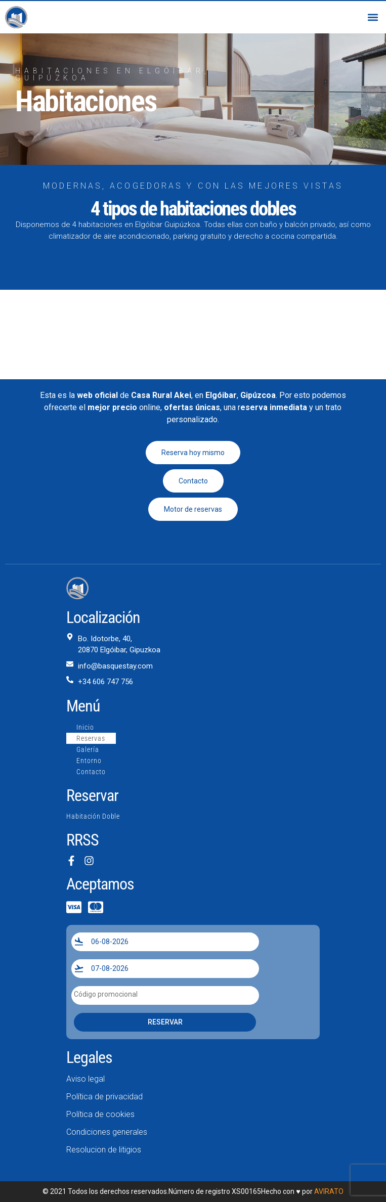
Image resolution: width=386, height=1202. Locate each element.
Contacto (91, 772)
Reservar (165, 1022)
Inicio (85, 727)
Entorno (89, 760)
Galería (87, 749)
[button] (372, 17)
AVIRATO (329, 1191)
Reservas (90, 738)
